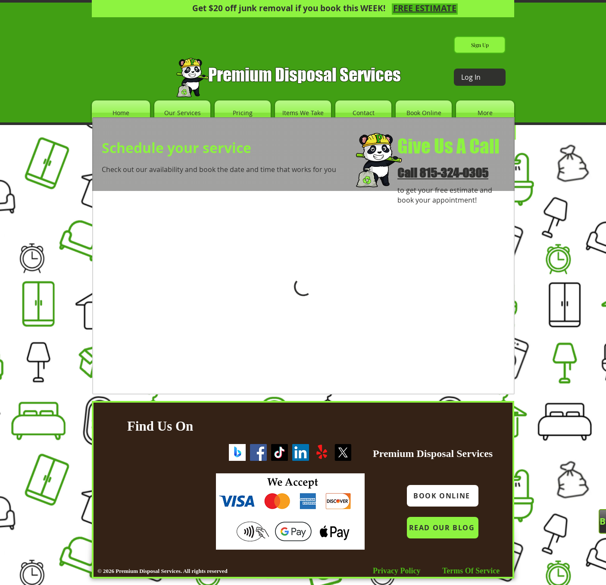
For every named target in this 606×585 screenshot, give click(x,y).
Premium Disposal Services (304, 74)
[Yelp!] (321, 452)
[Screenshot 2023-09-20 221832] (237, 452)
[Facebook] (258, 452)
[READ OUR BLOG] (442, 527)
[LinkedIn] (300, 452)
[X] (342, 452)
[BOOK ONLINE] (442, 496)
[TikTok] (279, 452)
